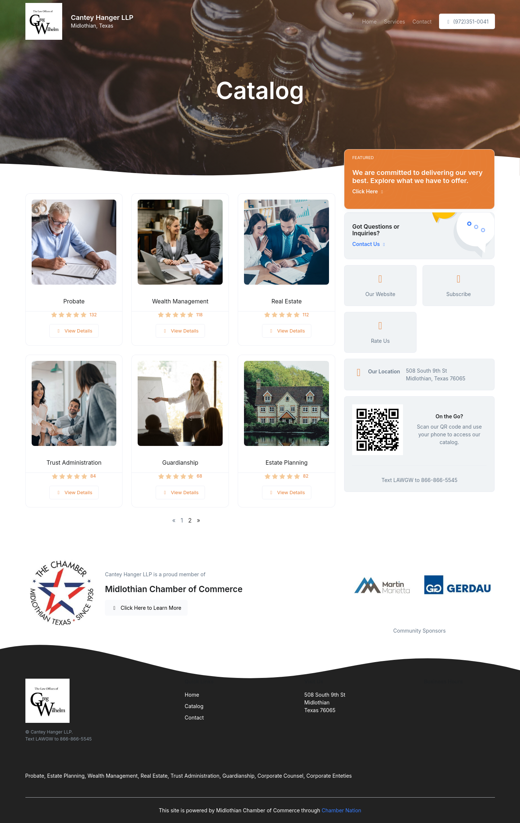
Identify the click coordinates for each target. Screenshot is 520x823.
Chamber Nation (341, 810)
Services (394, 21)
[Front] (45, 21)
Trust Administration (74, 462)
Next (500, 584)
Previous (338, 584)
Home (369, 21)
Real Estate (287, 301)
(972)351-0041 (467, 21)
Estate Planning (286, 462)
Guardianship (180, 462)
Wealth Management (180, 301)
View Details (74, 331)
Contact (422, 21)
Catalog (194, 706)
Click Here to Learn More (146, 608)
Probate (74, 301)
